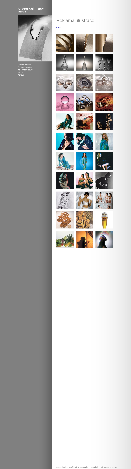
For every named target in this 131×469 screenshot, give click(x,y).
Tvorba (21, 72)
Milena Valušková (35, 10)
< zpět (58, 28)
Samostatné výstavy (26, 67)
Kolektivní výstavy (25, 70)
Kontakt (21, 75)
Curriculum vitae (24, 65)
